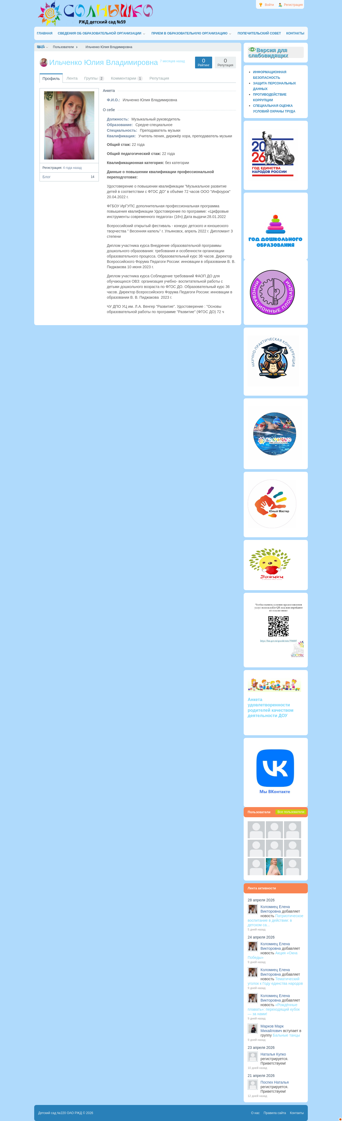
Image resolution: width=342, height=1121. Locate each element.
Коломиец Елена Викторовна (275, 909)
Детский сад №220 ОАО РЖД (60, 1113)
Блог (69, 177)
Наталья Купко (273, 1054)
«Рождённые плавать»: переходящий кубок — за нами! (274, 1009)
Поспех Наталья (275, 1082)
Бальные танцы (286, 1035)
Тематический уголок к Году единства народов (275, 981)
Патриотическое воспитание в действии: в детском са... (275, 920)
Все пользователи (291, 812)
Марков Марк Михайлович (272, 1028)
